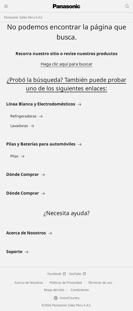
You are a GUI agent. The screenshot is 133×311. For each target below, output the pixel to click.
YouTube (77, 274)
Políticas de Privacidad (66, 282)
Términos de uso (100, 282)
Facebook (56, 274)
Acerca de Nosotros (29, 282)
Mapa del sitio (54, 290)
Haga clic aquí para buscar (67, 64)
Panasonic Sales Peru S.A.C (23, 17)
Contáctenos (80, 290)
